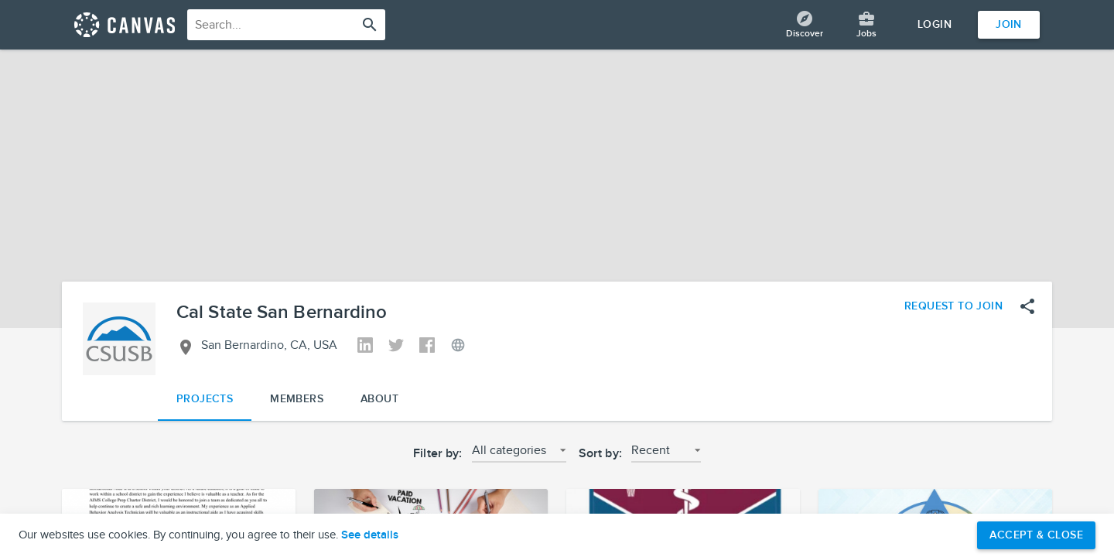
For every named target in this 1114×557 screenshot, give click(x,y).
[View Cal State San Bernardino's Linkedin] (365, 346)
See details (369, 535)
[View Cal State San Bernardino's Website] (458, 346)
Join (1009, 24)
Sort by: (600, 453)
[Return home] (124, 24)
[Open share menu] (1027, 306)
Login (935, 24)
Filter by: (438, 453)
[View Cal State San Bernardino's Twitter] (396, 346)
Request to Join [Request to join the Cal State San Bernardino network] (953, 306)
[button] (519, 454)
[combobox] (286, 24)
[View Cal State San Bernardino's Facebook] (427, 346)
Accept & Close (1036, 535)
